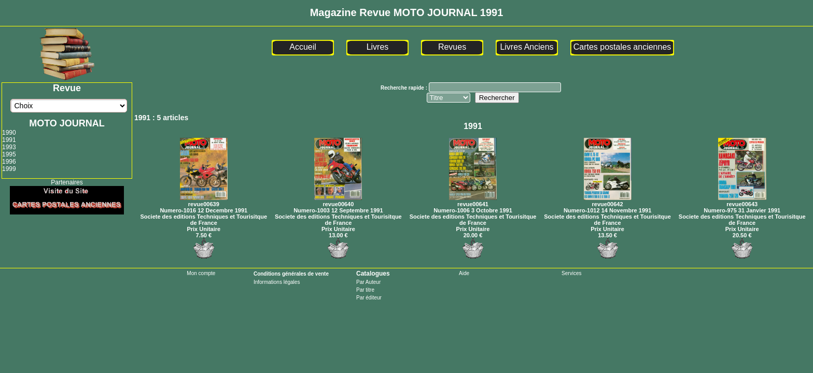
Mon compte (201, 273)
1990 (9, 132)
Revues (452, 46)
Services (571, 273)
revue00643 (742, 201)
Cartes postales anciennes (622, 46)
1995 (9, 154)
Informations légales (277, 282)
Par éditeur (369, 297)
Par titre (365, 290)
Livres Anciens (526, 46)
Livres (378, 46)
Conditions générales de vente (291, 274)
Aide (464, 273)
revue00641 (473, 201)
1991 (9, 140)
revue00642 (608, 201)
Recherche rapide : (405, 88)
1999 (9, 169)
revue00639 (204, 201)
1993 (9, 147)
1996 (9, 161)
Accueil (302, 46)
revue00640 (338, 201)
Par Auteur (368, 282)
